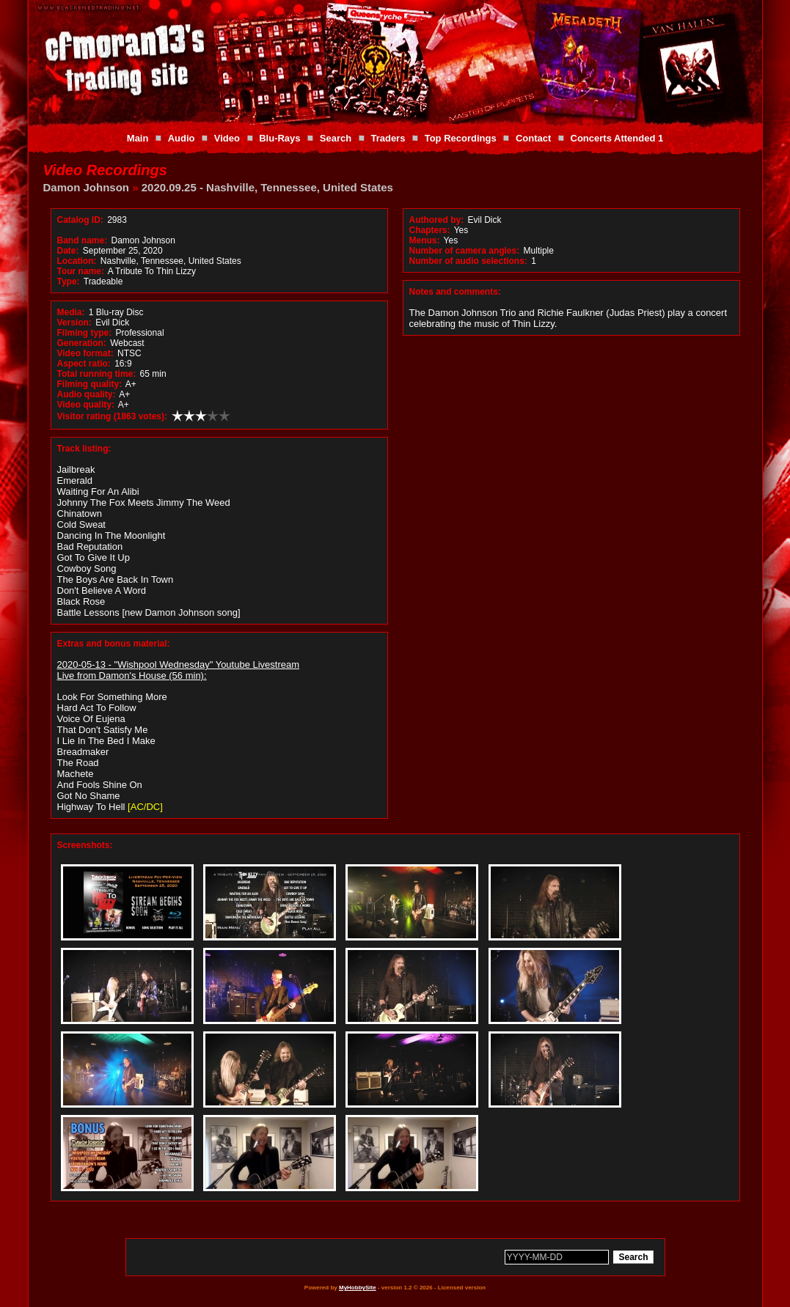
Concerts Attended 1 (617, 138)
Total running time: (96, 374)
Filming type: (84, 333)
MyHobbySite (357, 1287)
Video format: (85, 353)
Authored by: (436, 220)
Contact (533, 138)
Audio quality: (86, 394)
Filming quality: (89, 384)
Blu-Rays (279, 138)
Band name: (82, 240)
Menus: (424, 240)
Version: (74, 322)
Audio (181, 138)
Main (138, 138)
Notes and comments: (455, 292)
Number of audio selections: (468, 261)
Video (227, 138)
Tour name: (80, 271)
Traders (387, 138)
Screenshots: (85, 845)
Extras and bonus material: (113, 643)
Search (335, 138)
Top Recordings (461, 138)
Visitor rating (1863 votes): (112, 416)
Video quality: (85, 405)
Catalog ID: (80, 220)
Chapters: (429, 230)
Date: (68, 251)
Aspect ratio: (84, 363)
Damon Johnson (86, 187)
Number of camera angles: (464, 251)
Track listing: (84, 448)
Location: (77, 261)
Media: (71, 312)
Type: (68, 281)
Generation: (81, 343)
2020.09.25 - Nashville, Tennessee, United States (267, 187)
